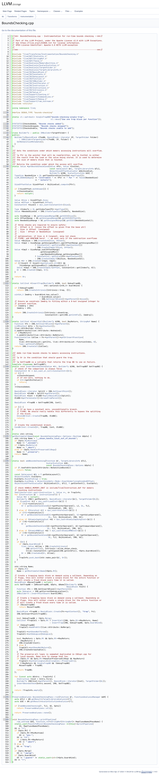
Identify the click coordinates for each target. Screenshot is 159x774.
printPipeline (85, 724)
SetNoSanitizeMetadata (29, 142)
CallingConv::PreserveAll (60, 661)
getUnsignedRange (46, 216)
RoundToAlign (31, 479)
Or (23, 261)
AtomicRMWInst (36, 530)
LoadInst (25, 501)
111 (6, 283)
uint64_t (19, 294)
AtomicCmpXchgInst (39, 519)
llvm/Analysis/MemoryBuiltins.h (40, 63)
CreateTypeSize (53, 211)
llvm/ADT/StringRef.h (35, 58)
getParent (71, 299)
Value (23, 166)
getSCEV (64, 216)
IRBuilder (46, 133)
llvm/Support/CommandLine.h (38, 97)
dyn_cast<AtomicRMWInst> (65, 530)
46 (6, 137)
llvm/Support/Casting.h (36, 94)
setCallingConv (38, 661)
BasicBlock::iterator (58, 137)
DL (71, 168)
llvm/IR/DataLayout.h (35, 76)
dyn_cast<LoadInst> (48, 501)
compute (65, 184)
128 (6, 321)
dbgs (29, 177)
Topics (32, 11)
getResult (37, 699)
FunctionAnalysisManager (87, 697)
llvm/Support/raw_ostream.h (38, 101)
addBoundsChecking (35, 461)
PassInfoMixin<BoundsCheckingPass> (46, 724)
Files (68, 11)
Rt (26, 569)
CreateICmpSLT (44, 267)
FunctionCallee (22, 337)
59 (6, 166)
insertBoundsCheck (35, 366)
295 (6, 697)
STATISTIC (17, 124)
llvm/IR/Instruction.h (35, 85)
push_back (34, 557)
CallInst (24, 283)
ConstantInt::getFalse (49, 245)
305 (6, 719)
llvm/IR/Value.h (32, 92)
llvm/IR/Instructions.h (36, 88)
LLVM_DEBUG (20, 177)
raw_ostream (23, 721)
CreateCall (32, 346)
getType (76, 175)
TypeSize (19, 175)
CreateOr (37, 261)
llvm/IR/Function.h (34, 79)
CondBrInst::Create (25, 427)
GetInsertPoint (61, 391)
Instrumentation (26, 16)
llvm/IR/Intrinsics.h (35, 90)
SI (43, 510)
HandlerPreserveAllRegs (42, 449)
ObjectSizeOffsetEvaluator (64, 171)
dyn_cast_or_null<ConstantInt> (50, 371)
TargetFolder (82, 137)
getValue (46, 263)
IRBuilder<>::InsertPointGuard (33, 593)
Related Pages (20, 11)
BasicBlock (31, 137)
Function (19, 324)
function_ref (43, 721)
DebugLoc (26, 591)
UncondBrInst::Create (28, 416)
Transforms (12, 16)
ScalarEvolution (76, 173)
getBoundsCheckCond (38, 166)
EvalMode (29, 481)
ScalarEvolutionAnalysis (55, 701)
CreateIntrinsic (37, 290)
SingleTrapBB (43, 117)
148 (6, 366)
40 (6, 124)
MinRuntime (30, 440)
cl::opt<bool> (27, 117)
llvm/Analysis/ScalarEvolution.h (41, 65)
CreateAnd (37, 553)
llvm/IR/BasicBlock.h (35, 72)
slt (55, 263)
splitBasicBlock (52, 395)
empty (36, 690)
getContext (73, 245)
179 (6, 436)
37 (6, 117)
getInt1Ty (35, 548)
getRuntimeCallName (22, 436)
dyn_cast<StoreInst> (58, 510)
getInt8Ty (74, 315)
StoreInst (34, 510)
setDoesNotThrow (36, 631)
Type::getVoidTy (27, 344)
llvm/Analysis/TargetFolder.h (39, 67)
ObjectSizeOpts (22, 476)
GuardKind (34, 544)
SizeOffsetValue (23, 184)
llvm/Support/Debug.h (35, 99)
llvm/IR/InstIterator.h (36, 83)
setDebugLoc (34, 634)
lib (3, 16)
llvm (32, 108)
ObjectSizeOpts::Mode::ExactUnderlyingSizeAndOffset (65, 481)
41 (6, 126)
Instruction (26, 494)
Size (24, 200)
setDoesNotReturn (39, 647)
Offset (25, 202)
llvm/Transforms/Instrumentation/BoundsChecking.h (51, 54)
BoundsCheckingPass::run (46, 697)
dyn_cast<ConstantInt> (51, 205)
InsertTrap (37, 283)
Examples (79, 11)
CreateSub (43, 240)
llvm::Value (27, 546)
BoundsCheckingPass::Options (68, 465)
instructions (46, 494)
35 (6, 112)
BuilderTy (24, 133)
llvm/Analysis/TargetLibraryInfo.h (42, 70)
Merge (48, 618)
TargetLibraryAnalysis (55, 699)
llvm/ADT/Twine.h (33, 61)
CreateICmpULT (49, 247)
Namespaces (43, 11)
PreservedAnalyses (22, 697)
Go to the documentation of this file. (19, 30)
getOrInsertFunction (71, 337)
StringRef (85, 321)
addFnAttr (35, 627)
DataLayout (62, 168)
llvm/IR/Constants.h (34, 74)
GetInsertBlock (54, 299)
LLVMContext (21, 326)
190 (6, 461)
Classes (57, 11)
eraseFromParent (50, 398)
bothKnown (38, 189)
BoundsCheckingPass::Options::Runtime (61, 436)
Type (17, 209)
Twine (82, 177)
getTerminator (29, 398)
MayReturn (31, 445)
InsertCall (37, 321)
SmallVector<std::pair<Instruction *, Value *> (40, 492)
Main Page (7, 11)
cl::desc (55, 119)
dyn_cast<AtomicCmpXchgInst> (71, 519)
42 (6, 128)
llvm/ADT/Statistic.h (35, 56)
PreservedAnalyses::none (35, 712)
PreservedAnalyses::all (37, 708)
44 (6, 133)
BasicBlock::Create (51, 611)
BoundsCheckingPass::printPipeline (36, 719)
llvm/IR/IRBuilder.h (34, 81)
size (83, 299)
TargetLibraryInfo (84, 168)
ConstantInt (21, 205)
